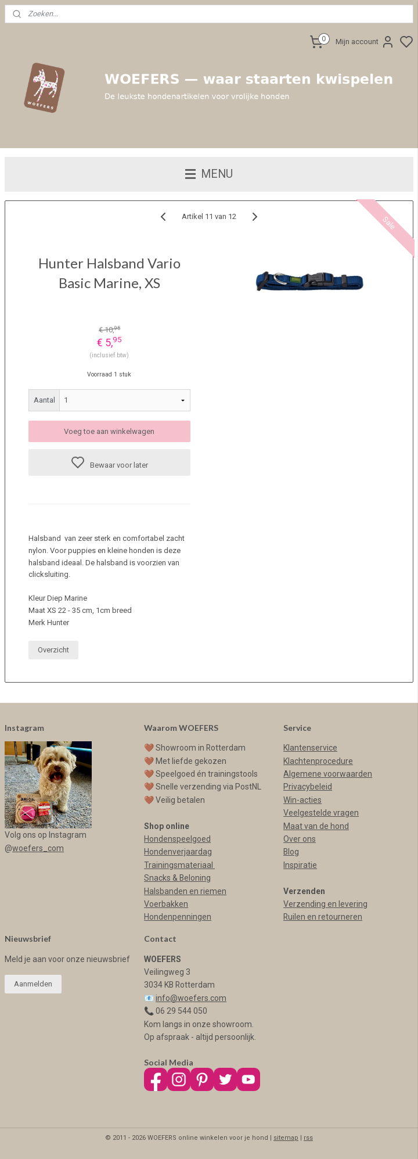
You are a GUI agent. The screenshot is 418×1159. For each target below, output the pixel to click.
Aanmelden (33, 983)
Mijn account (365, 42)
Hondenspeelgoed (177, 839)
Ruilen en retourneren (322, 916)
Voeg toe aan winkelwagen (109, 431)
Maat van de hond (316, 826)
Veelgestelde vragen (321, 812)
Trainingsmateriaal (179, 865)
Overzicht (53, 649)
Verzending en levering (325, 904)
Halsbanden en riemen (185, 891)
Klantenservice (310, 747)
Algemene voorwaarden (327, 773)
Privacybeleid (307, 786)
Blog (291, 851)
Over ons (299, 839)
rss (308, 1138)
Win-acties (302, 800)
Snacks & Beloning (177, 877)
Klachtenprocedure (318, 761)
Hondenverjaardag (178, 851)
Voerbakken (166, 904)
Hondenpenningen (177, 916)
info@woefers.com (191, 998)
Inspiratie (300, 865)
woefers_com (38, 848)
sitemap (285, 1138)
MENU (209, 174)
